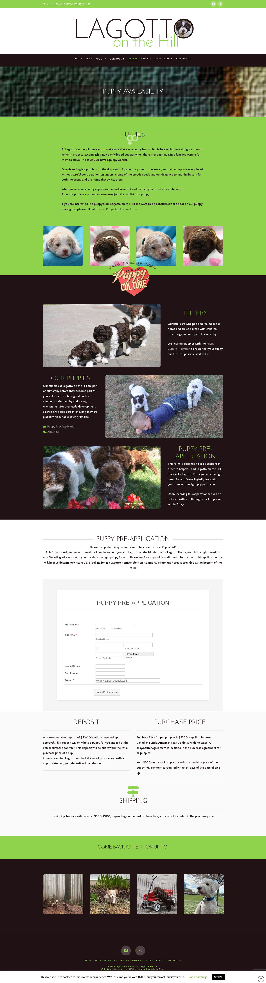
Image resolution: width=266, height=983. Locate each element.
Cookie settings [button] (198, 977)
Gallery (148, 960)
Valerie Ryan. (158, 969)
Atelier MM (127, 969)
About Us (53, 432)
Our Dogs (123, 960)
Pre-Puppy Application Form (119, 209)
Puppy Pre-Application (61, 426)
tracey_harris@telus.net (77, 4)
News (98, 960)
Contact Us (174, 960)
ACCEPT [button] (218, 977)
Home (88, 960)
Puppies (136, 960)
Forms (160, 960)
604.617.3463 (53, 4)
